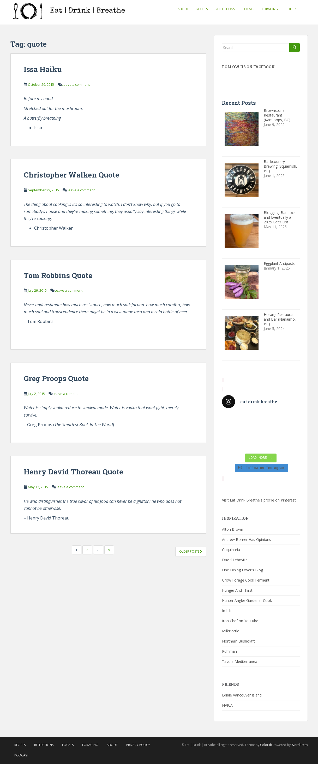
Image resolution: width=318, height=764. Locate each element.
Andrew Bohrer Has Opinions (246, 539)
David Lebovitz (234, 559)
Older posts (190, 551)
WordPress (299, 745)
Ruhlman (229, 651)
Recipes (202, 9)
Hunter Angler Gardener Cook (247, 600)
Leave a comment (76, 84)
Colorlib (266, 745)
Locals (248, 9)
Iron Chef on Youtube (240, 620)
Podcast (293, 9)
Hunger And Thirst (237, 590)
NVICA (227, 705)
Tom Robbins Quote (58, 275)
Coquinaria (231, 549)
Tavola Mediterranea (239, 661)
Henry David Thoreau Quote (73, 471)
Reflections (225, 9)
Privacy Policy (138, 745)
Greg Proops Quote (56, 378)
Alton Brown (232, 529)
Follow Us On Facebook (248, 66)
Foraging (270, 9)
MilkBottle (230, 630)
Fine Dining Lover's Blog (242, 569)
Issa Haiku (43, 69)
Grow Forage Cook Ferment (245, 580)
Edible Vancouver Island (242, 695)
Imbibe (227, 610)
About (183, 9)
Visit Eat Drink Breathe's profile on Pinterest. (259, 500)
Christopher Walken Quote (71, 175)
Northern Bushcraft (238, 641)
